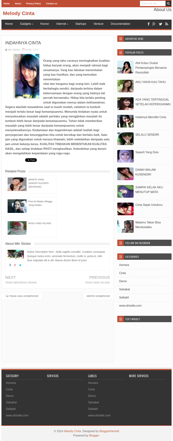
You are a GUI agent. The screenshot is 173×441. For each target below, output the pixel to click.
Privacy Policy (33, 3)
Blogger (94, 435)
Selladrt (124, 297)
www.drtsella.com (130, 305)
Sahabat (124, 289)
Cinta (122, 273)
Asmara (124, 264)
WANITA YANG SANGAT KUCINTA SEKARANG (38, 183)
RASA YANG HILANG (39, 223)
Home (7, 3)
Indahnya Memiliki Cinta (150, 117)
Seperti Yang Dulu (147, 152)
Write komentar (98, 296)
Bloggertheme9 (109, 431)
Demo (123, 281)
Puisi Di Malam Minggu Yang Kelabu (40, 203)
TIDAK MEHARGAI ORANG (21, 282)
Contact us (51, 3)
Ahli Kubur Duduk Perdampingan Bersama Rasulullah (151, 68)
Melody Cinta (18, 13)
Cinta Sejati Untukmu (149, 204)
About (18, 3)
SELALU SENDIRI (147, 134)
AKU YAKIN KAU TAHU (150, 82)
